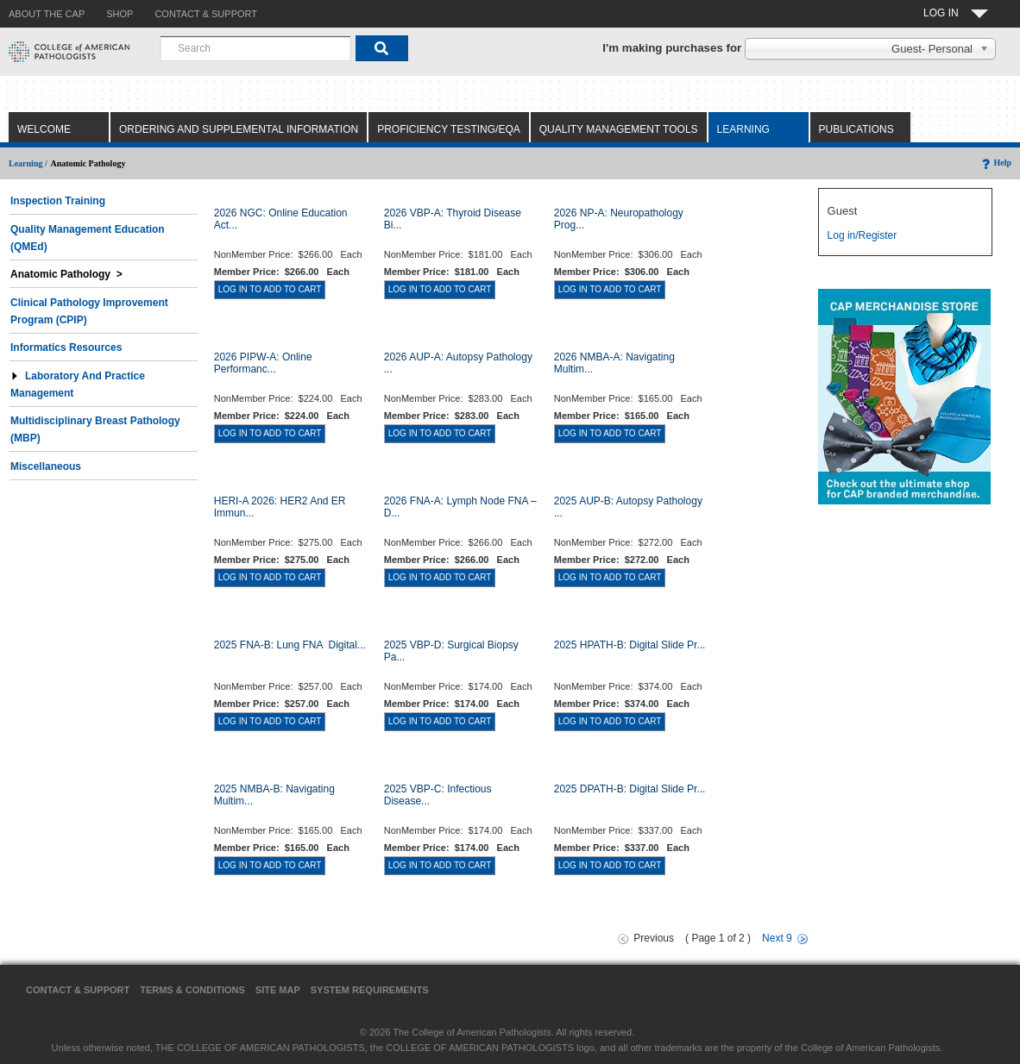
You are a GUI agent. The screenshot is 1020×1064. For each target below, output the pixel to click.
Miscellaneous (45, 466)
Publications (856, 129)
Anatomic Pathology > (66, 274)
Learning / (28, 163)
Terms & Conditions (192, 990)
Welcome (44, 129)
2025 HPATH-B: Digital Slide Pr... (630, 645)
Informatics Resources (66, 347)
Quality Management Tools (618, 129)
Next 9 (777, 938)
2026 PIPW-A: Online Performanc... (263, 363)
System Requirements (370, 990)
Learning (743, 129)
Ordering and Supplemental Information (238, 129)
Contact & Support (77, 990)
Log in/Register (862, 235)
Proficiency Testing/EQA (448, 129)
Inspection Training (57, 201)
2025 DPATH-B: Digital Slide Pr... (630, 789)
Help (995, 162)
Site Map (277, 990)
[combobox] (255, 48)
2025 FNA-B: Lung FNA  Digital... (290, 645)
